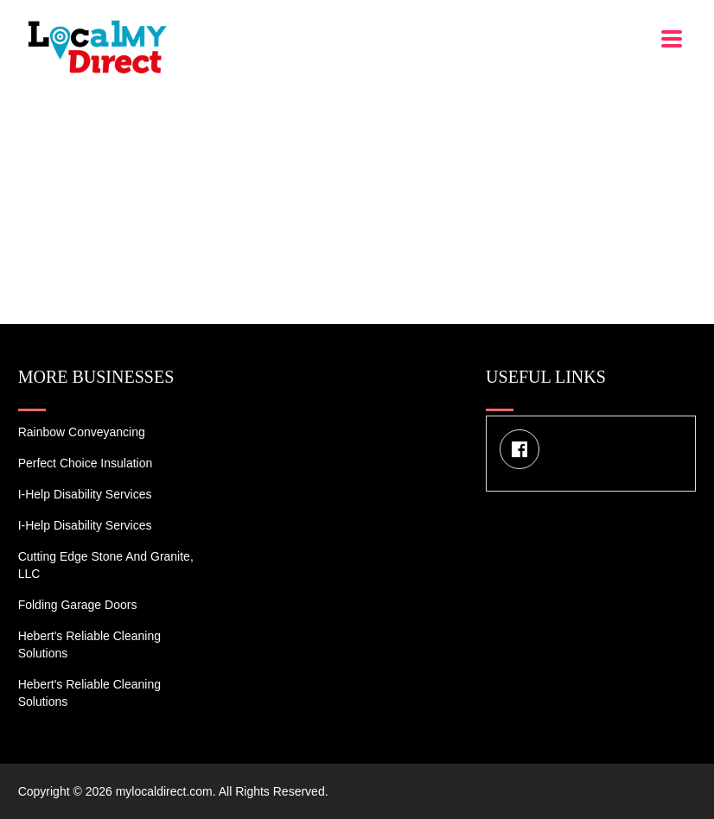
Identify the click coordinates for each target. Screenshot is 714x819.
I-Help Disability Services (85, 494)
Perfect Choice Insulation (85, 463)
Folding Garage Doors (77, 605)
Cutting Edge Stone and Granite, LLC (106, 565)
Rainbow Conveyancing (81, 432)
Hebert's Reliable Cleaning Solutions (89, 644)
